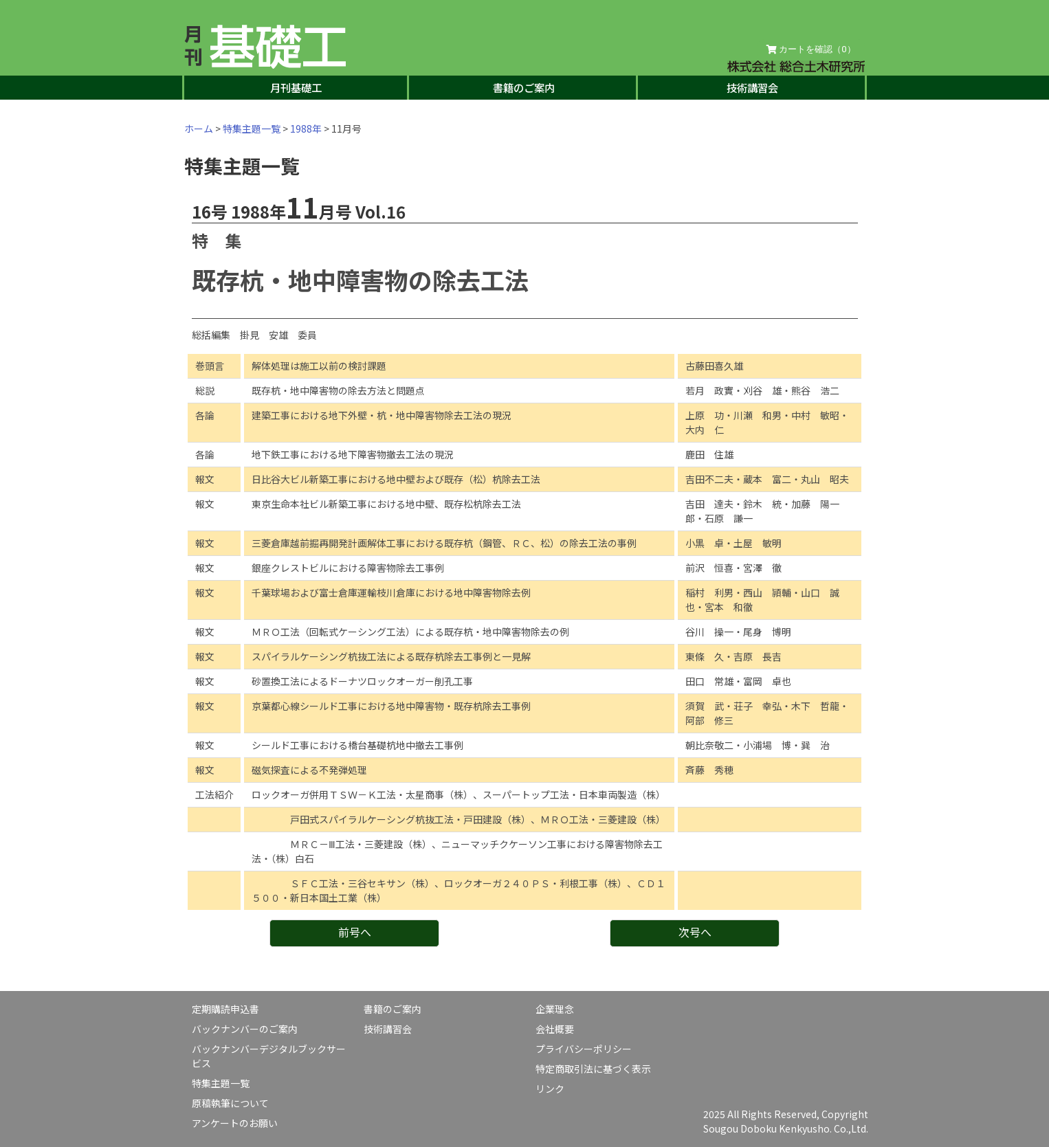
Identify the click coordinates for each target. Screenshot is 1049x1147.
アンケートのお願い (235, 1123)
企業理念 (554, 1009)
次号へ (694, 932)
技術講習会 (752, 87)
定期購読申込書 (225, 1009)
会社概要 (554, 1029)
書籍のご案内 (524, 87)
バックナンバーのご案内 (245, 1029)
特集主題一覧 (251, 128)
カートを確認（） (811, 49)
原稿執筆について (230, 1103)
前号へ (354, 932)
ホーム (198, 128)
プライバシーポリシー (583, 1049)
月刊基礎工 (296, 87)
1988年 (306, 128)
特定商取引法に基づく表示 (593, 1069)
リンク (549, 1088)
